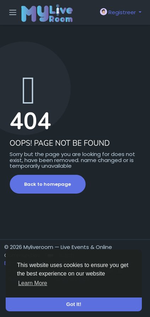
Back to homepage (47, 184)
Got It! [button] (73, 304)
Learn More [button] (32, 283)
